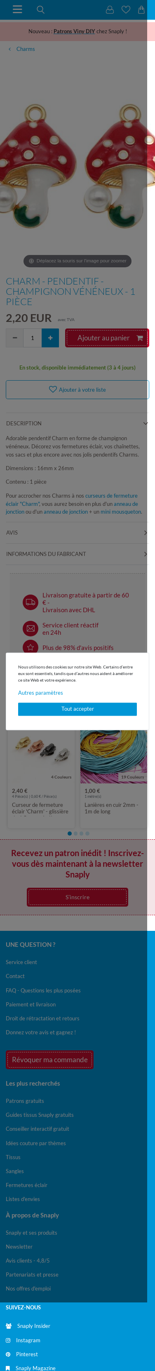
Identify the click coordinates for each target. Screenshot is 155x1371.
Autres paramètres (40, 692)
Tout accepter (77, 709)
